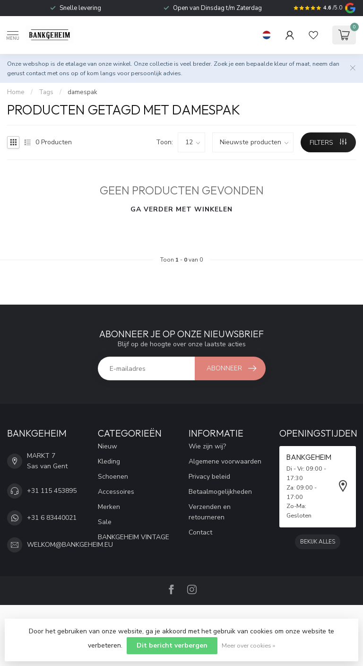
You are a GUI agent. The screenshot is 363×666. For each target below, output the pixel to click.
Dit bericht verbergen (172, 645)
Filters (328, 142)
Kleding (109, 461)
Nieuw (107, 446)
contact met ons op (52, 73)
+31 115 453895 (52, 490)
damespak (82, 92)
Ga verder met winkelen (181, 209)
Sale (105, 521)
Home (16, 92)
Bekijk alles (317, 541)
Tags (46, 92)
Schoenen (113, 476)
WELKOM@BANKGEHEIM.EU (70, 544)
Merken (109, 506)
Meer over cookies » (248, 645)
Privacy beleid (209, 476)
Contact (200, 532)
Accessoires (116, 491)
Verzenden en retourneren (210, 512)
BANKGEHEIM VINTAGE (133, 537)
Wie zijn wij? (207, 446)
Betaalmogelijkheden (220, 491)
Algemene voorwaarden (225, 461)
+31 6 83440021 (52, 517)
